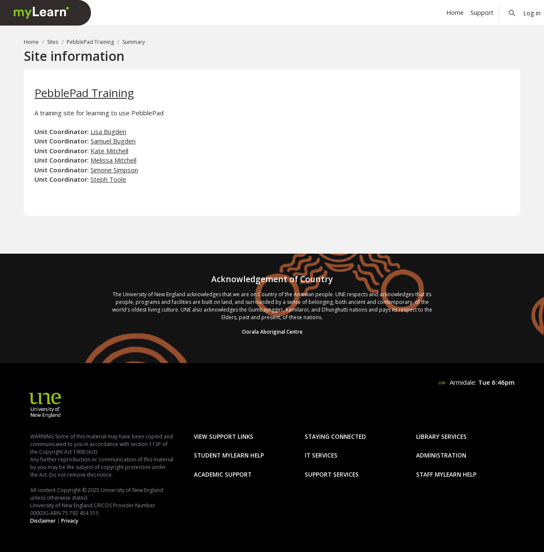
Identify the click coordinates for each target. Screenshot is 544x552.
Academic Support (223, 474)
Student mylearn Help (229, 455)
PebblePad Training (90, 42)
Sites (52, 42)
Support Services (332, 474)
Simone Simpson (114, 170)
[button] (512, 13)
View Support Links (223, 436)
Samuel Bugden (113, 141)
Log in (532, 13)
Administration (441, 455)
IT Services (321, 455)
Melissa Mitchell (113, 160)
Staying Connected (335, 436)
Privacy (69, 520)
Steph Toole (108, 179)
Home (31, 42)
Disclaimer (43, 520)
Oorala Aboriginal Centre (272, 331)
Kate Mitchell (109, 150)
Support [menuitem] (481, 13)
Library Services (441, 436)
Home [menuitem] (455, 13)
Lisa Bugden (108, 131)
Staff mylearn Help (446, 474)
